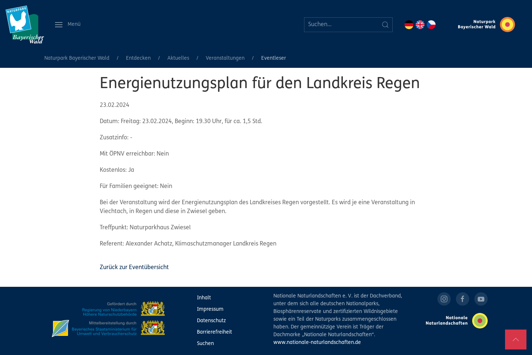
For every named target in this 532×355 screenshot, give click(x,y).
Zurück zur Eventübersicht (134, 268)
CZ (431, 24)
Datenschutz (211, 321)
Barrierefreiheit (214, 332)
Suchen (205, 344)
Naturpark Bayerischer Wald (76, 58)
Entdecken (138, 58)
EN (420, 24)
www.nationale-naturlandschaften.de (317, 342)
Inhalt (204, 298)
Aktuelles (178, 58)
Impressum (210, 309)
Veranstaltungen (225, 58)
